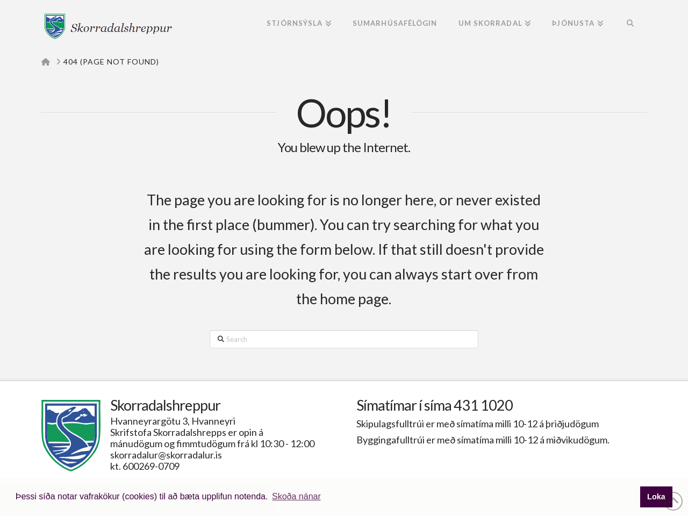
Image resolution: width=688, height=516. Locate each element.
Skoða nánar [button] (296, 496)
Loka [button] (656, 496)
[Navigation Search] (630, 24)
